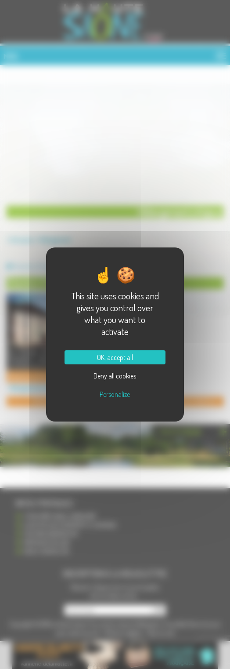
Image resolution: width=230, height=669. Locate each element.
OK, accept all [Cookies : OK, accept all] (115, 357)
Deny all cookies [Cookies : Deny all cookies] (114, 375)
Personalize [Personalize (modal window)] (115, 394)
